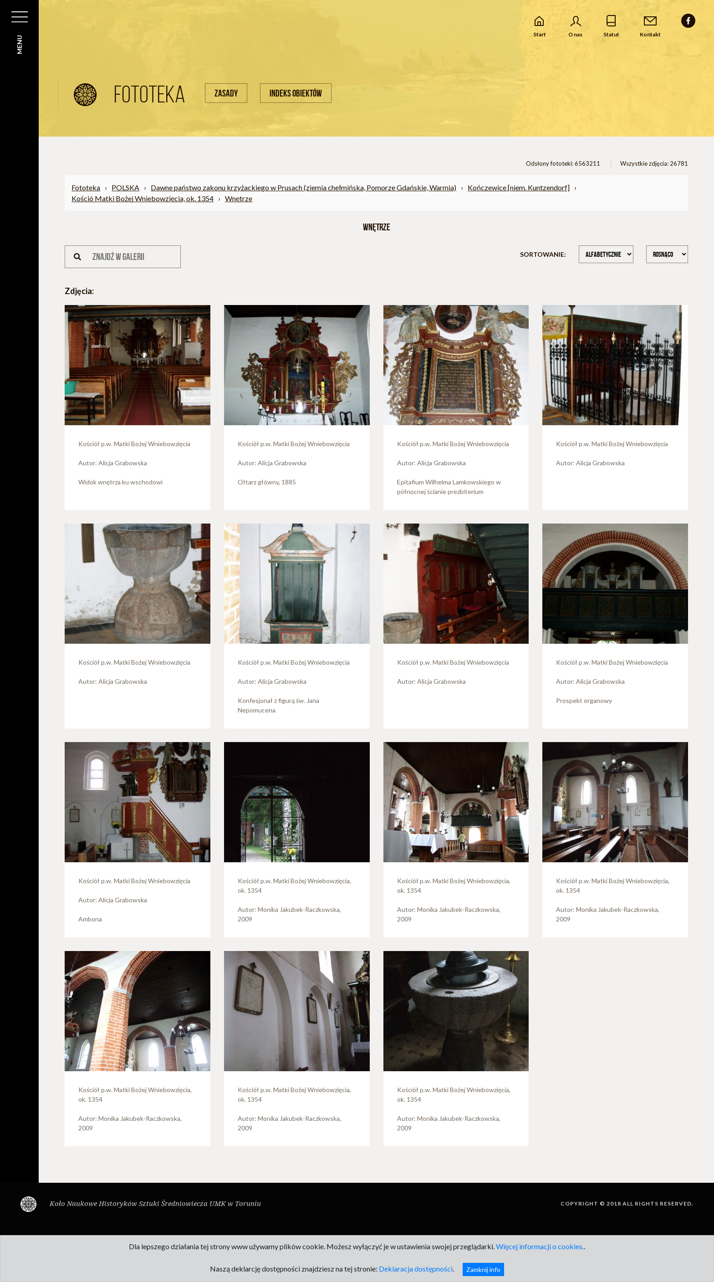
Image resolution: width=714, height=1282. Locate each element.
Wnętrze (238, 198)
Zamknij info (483, 1269)
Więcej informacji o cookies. (540, 1246)
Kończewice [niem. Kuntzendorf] (519, 187)
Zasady (226, 93)
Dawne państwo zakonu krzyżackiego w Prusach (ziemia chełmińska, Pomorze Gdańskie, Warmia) (303, 187)
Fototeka (85, 187)
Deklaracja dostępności (416, 1268)
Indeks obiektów (296, 93)
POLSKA (125, 187)
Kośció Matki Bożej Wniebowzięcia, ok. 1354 (142, 198)
